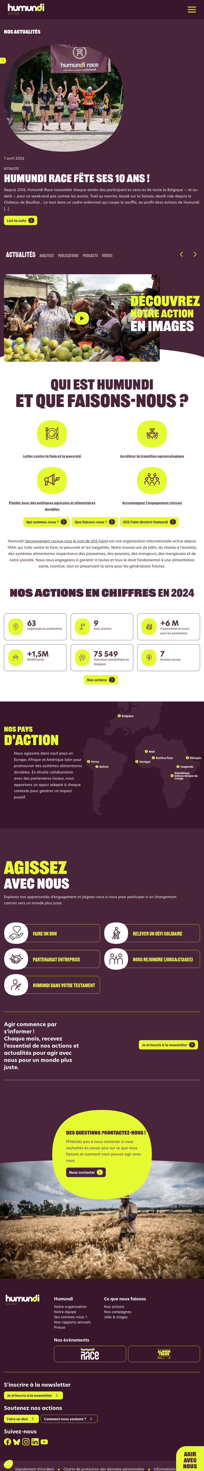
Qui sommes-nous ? (71, 1309)
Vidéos (107, 254)
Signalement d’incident (32, 1462)
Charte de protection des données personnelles (104, 1462)
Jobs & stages (116, 1309)
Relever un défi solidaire (145, 939)
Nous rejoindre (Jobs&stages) (150, 965)
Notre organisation (70, 1298)
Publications (68, 254)
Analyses (46, 254)
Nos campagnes (118, 1303)
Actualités (20, 252)
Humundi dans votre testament (51, 991)
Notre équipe (65, 1303)
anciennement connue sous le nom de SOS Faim (66, 532)
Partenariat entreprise (44, 965)
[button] (181, 254)
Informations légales (174, 1462)
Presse (60, 1319)
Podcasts (90, 254)
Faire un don (32, 939)
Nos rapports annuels (73, 1314)
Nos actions (114, 1298)
